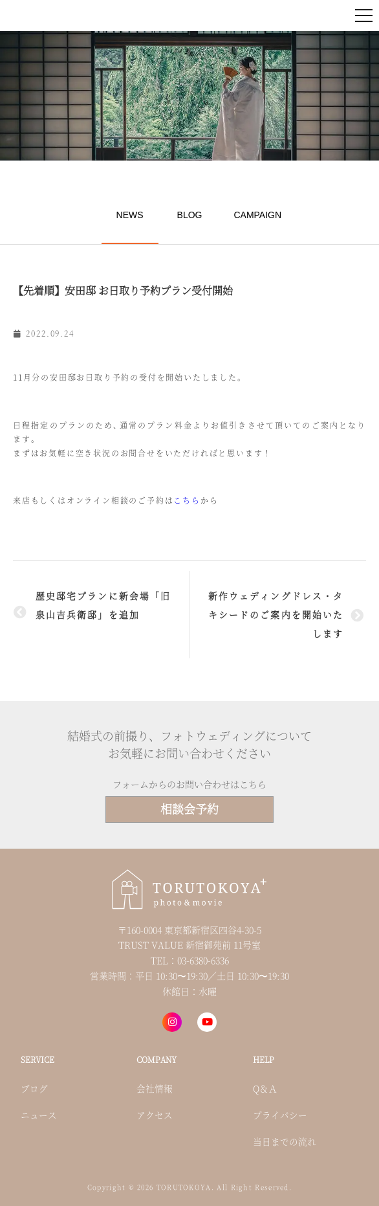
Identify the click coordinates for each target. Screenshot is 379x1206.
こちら (186, 500)
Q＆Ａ (265, 1088)
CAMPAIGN (257, 215)
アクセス (154, 1114)
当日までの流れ (284, 1141)
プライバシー (280, 1114)
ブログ (34, 1088)
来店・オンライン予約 (247, 15)
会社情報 (154, 1088)
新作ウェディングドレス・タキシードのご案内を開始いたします (275, 614)
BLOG (189, 215)
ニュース (39, 1114)
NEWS (130, 215)
